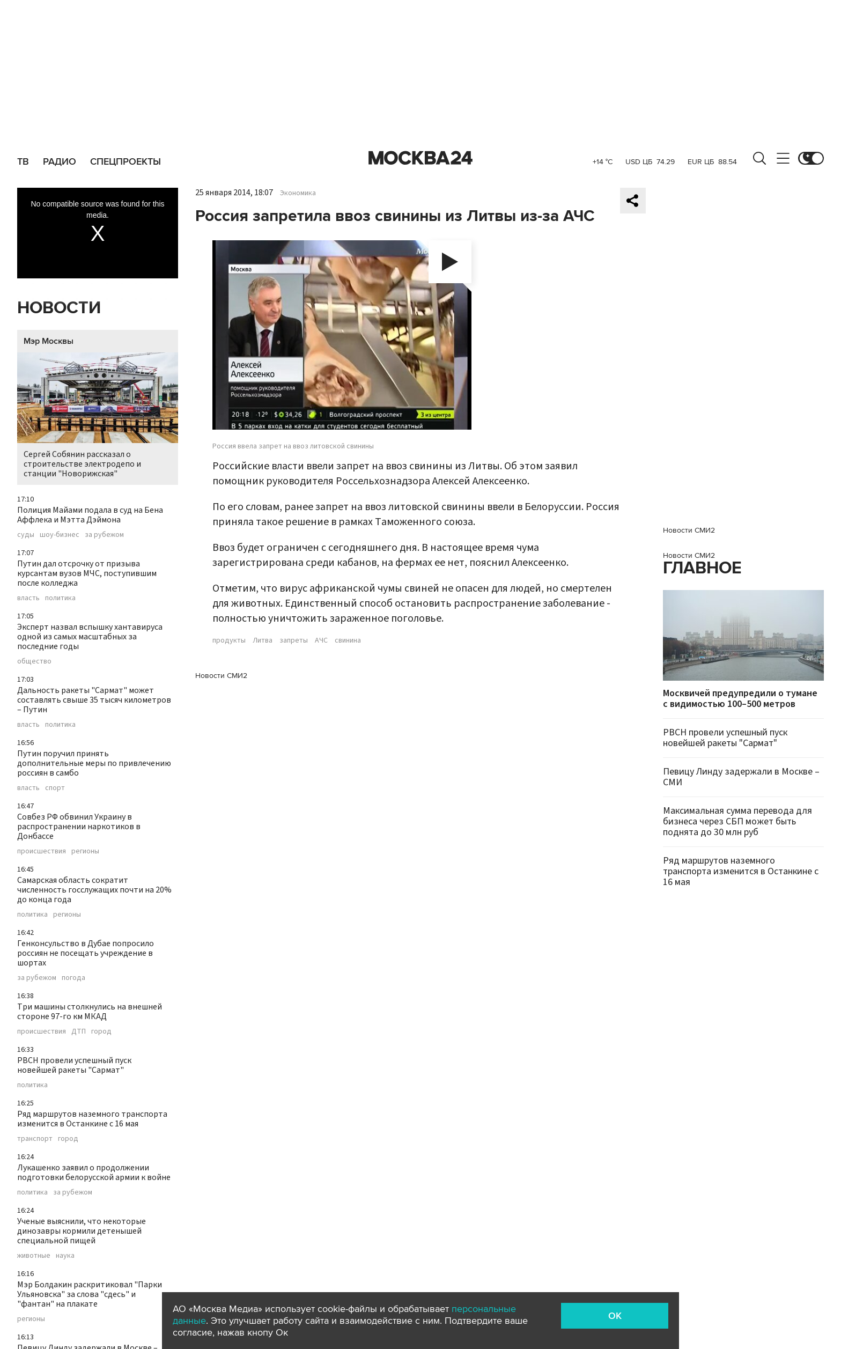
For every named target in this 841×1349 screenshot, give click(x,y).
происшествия (41, 851)
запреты (293, 640)
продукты (229, 640)
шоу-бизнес (59, 535)
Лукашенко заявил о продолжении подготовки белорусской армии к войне (94, 1172)
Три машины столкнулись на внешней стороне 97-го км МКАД (89, 1011)
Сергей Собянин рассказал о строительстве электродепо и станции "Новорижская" (98, 416)
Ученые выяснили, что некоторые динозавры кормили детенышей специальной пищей (81, 1231)
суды (25, 535)
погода (73, 978)
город (101, 1031)
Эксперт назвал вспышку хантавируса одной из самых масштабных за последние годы (90, 636)
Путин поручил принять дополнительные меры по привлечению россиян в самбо (94, 763)
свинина (348, 640)
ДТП (78, 1031)
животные (33, 1255)
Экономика (298, 193)
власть (28, 598)
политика (60, 598)
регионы (85, 851)
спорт (55, 788)
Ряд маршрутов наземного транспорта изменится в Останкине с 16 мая (92, 1119)
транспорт (35, 1138)
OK (615, 1316)
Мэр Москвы (48, 341)
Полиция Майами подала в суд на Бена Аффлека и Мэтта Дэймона (90, 515)
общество (34, 661)
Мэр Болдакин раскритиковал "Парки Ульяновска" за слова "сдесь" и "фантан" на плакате (89, 1294)
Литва (262, 640)
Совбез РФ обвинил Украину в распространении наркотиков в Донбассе (79, 826)
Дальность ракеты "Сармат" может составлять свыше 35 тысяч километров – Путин (94, 700)
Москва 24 (420, 158)
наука (65, 1255)
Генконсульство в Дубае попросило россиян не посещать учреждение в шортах (85, 953)
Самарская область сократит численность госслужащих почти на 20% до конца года (94, 889)
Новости (59, 308)
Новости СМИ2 (221, 675)
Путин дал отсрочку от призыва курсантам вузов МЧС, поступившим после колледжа (87, 573)
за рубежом (104, 535)
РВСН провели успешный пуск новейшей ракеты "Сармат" (74, 1065)
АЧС (321, 640)
